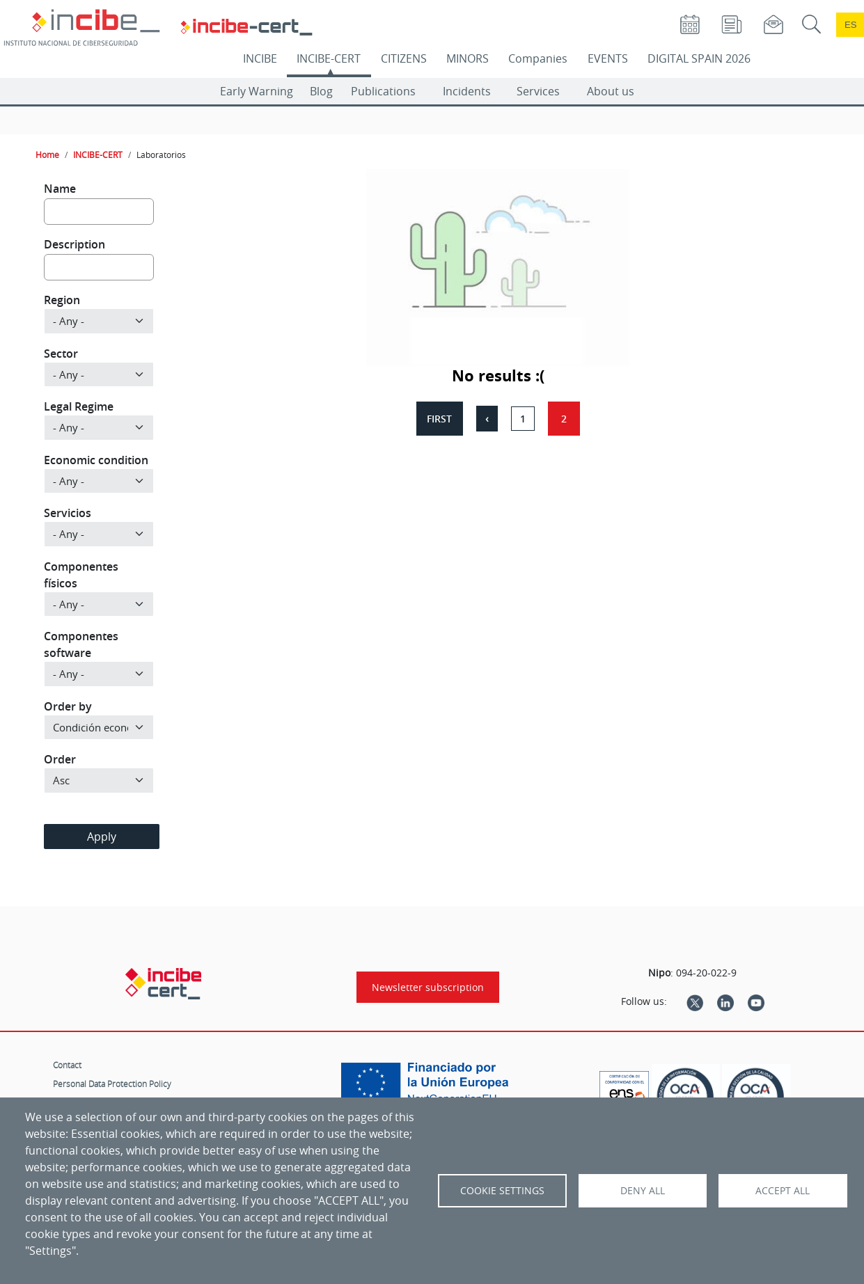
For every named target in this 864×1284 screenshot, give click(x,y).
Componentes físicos (81, 575)
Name (60, 188)
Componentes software (81, 644)
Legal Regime (78, 406)
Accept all (782, 1190)
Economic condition (96, 460)
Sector (61, 353)
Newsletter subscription (428, 987)
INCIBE (260, 58)
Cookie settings (502, 1190)
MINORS (467, 58)
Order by (68, 706)
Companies (537, 58)
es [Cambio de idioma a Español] (851, 24)
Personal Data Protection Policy (112, 1083)
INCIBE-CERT (329, 58)
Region (62, 300)
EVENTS (608, 58)
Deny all (642, 1190)
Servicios (67, 513)
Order (60, 759)
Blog (321, 91)
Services (538, 91)
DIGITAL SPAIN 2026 (699, 58)
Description (74, 244)
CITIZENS (404, 58)
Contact (67, 1064)
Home (47, 154)
